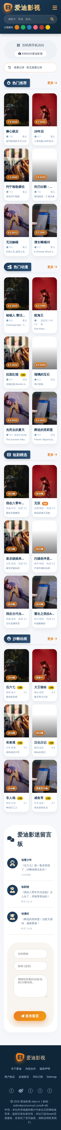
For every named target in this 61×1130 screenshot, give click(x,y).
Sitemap (52, 1077)
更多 (52, 83)
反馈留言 (24, 1077)
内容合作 (30, 1068)
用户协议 (9, 1077)
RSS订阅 (38, 1077)
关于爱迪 (16, 1068)
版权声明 (45, 1068)
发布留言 (30, 1016)
